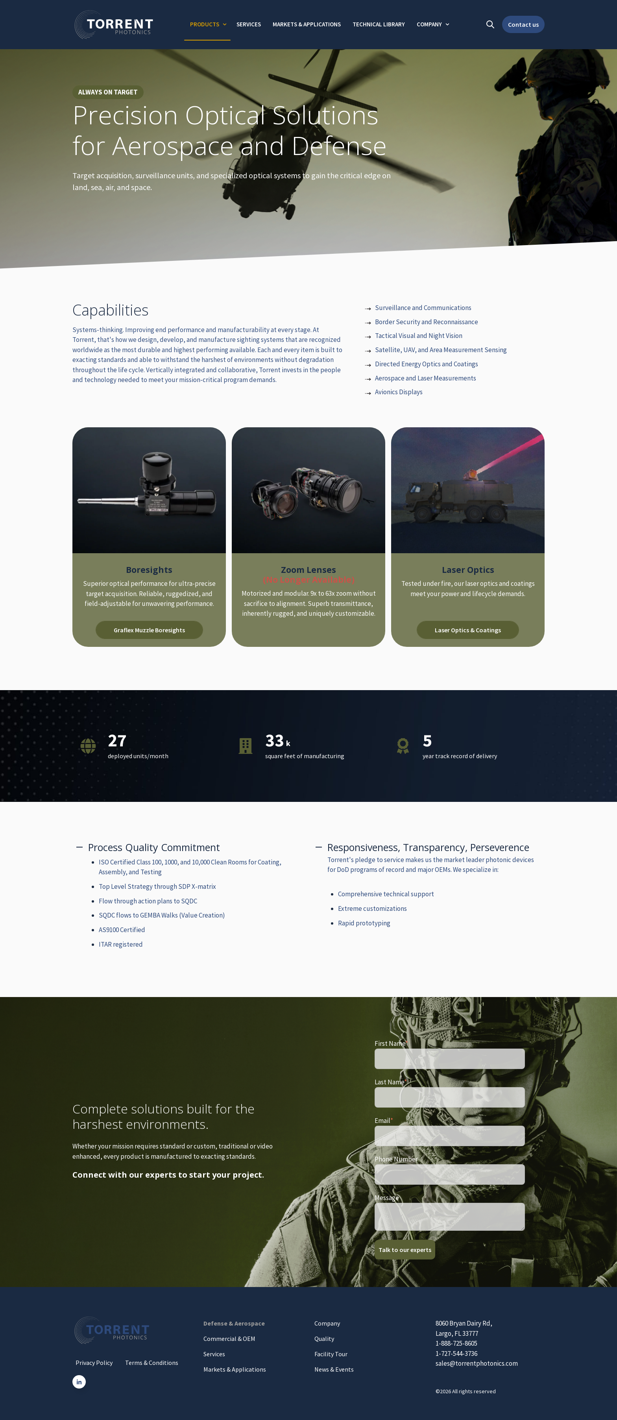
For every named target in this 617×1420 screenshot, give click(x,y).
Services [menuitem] (248, 24)
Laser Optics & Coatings (468, 630)
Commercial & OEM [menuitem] (229, 1338)
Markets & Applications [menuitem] (307, 24)
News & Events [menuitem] (334, 1369)
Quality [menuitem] (324, 1338)
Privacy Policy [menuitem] (94, 1362)
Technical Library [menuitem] (379, 24)
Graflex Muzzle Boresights (149, 630)
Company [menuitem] (429, 24)
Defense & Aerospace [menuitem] (234, 1323)
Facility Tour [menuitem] (330, 1354)
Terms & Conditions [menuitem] (151, 1362)
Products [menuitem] (204, 24)
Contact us (523, 24)
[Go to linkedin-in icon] (79, 1382)
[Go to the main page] (113, 24)
